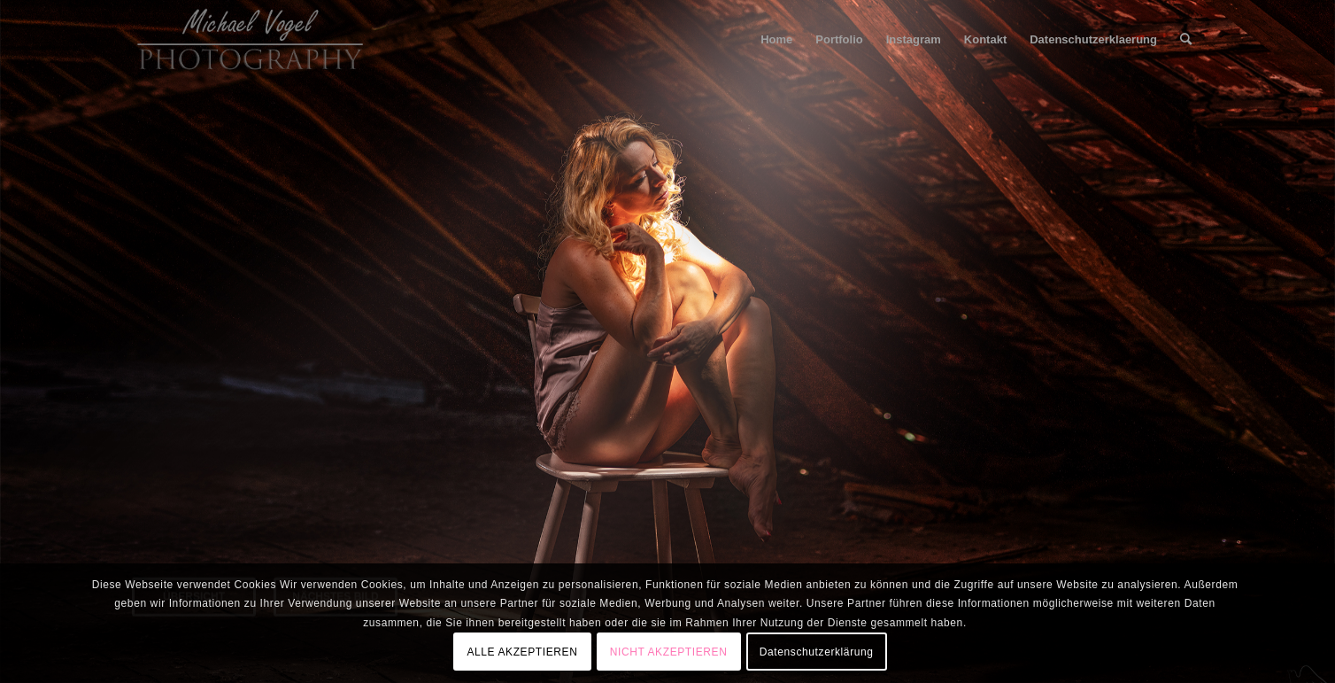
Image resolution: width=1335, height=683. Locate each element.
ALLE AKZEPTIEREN (522, 652)
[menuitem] (776, 40)
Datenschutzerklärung (817, 652)
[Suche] (1186, 40)
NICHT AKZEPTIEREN (669, 652)
